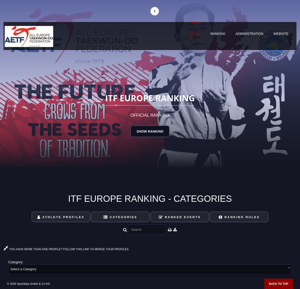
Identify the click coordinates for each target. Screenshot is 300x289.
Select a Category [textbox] (23, 269)
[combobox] (150, 270)
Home (195, 34)
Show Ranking (149, 131)
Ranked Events (180, 217)
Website (281, 34)
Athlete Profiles (60, 217)
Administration (249, 34)
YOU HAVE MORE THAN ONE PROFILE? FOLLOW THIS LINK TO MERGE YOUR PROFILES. (66, 249)
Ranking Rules (239, 217)
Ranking (217, 34)
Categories (120, 217)
